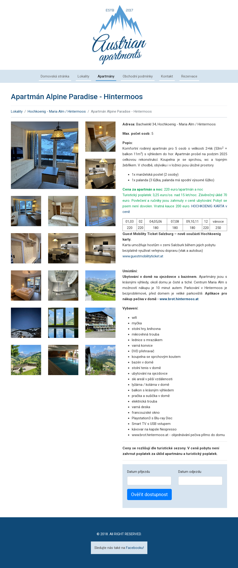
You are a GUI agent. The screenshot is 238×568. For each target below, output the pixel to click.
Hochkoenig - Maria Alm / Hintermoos (57, 111)
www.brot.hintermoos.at (179, 299)
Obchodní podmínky (138, 76)
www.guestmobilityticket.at (142, 256)
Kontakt (167, 76)
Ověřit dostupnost (149, 494)
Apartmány (106, 76)
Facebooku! (135, 548)
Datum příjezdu (138, 472)
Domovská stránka (55, 76)
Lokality (83, 76)
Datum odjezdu (189, 472)
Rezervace (189, 76)
